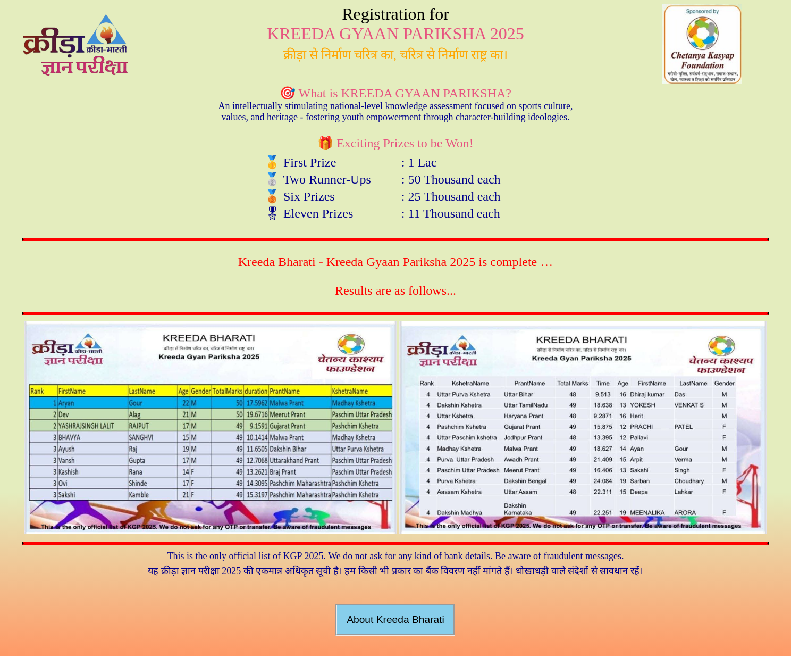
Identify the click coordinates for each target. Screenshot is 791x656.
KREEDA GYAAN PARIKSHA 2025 (395, 33)
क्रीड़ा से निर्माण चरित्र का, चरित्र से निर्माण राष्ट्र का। (395, 55)
